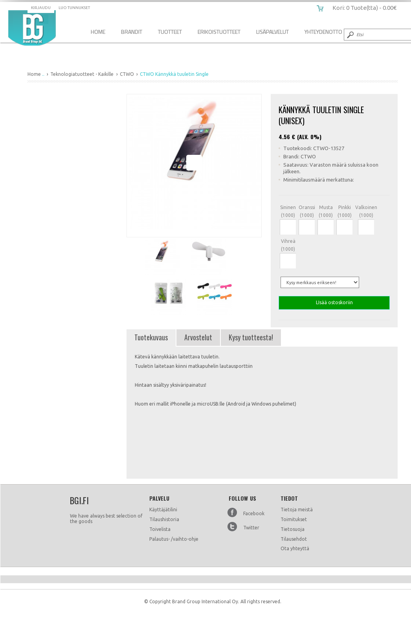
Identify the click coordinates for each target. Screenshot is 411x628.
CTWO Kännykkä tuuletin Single (32, 28)
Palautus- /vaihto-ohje (173, 539)
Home (98, 32)
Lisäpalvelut (272, 32)
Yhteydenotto (323, 32)
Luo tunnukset (74, 8)
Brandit (131, 32)
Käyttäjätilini (163, 509)
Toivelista (160, 529)
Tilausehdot (294, 539)
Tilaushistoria (164, 519)
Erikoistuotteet (219, 32)
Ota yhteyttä (295, 548)
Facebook (253, 513)
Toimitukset (294, 519)
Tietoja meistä (297, 509)
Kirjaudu (41, 8)
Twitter (251, 527)
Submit (349, 34)
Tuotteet (170, 32)
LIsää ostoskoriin (334, 303)
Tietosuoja (293, 529)
